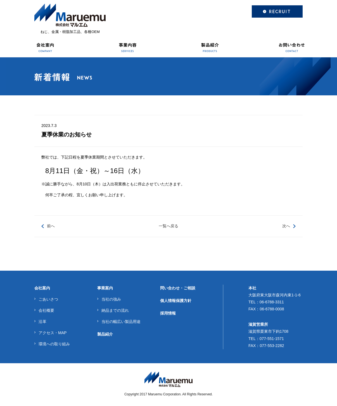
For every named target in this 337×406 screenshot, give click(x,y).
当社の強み (111, 299)
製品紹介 (209, 46)
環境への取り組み (54, 344)
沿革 (42, 321)
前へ (51, 226)
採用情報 (168, 313)
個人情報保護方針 (175, 300)
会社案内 (45, 46)
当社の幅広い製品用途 (121, 321)
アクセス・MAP (53, 333)
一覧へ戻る (168, 226)
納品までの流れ (115, 310)
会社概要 (46, 310)
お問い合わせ (291, 46)
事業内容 (127, 46)
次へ (286, 226)
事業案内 (105, 288)
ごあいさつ (48, 299)
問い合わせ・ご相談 (177, 288)
